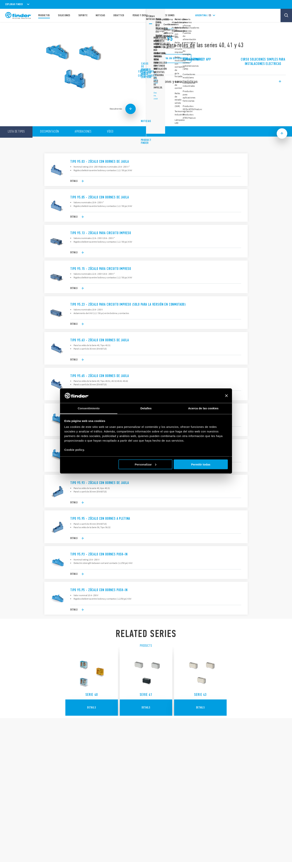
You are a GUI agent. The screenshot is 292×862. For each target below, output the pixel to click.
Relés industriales (163, 29)
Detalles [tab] (146, 408)
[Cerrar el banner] (226, 395)
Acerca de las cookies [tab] (203, 408)
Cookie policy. (74, 449)
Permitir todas (200, 464)
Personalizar (145, 464)
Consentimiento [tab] (89, 408)
